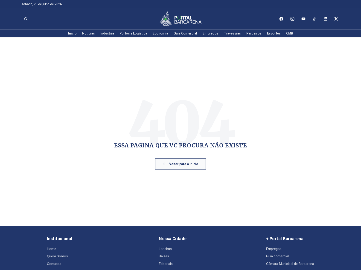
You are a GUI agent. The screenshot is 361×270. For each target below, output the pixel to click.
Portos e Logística (133, 33)
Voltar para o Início (180, 164)
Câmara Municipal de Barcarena (290, 264)
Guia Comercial (185, 33)
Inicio (72, 33)
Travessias (232, 33)
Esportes (274, 33)
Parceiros (254, 33)
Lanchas (165, 249)
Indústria (107, 33)
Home (51, 249)
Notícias (88, 33)
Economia (160, 33)
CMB (289, 33)
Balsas (164, 256)
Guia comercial (277, 256)
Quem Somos (57, 256)
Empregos (210, 33)
